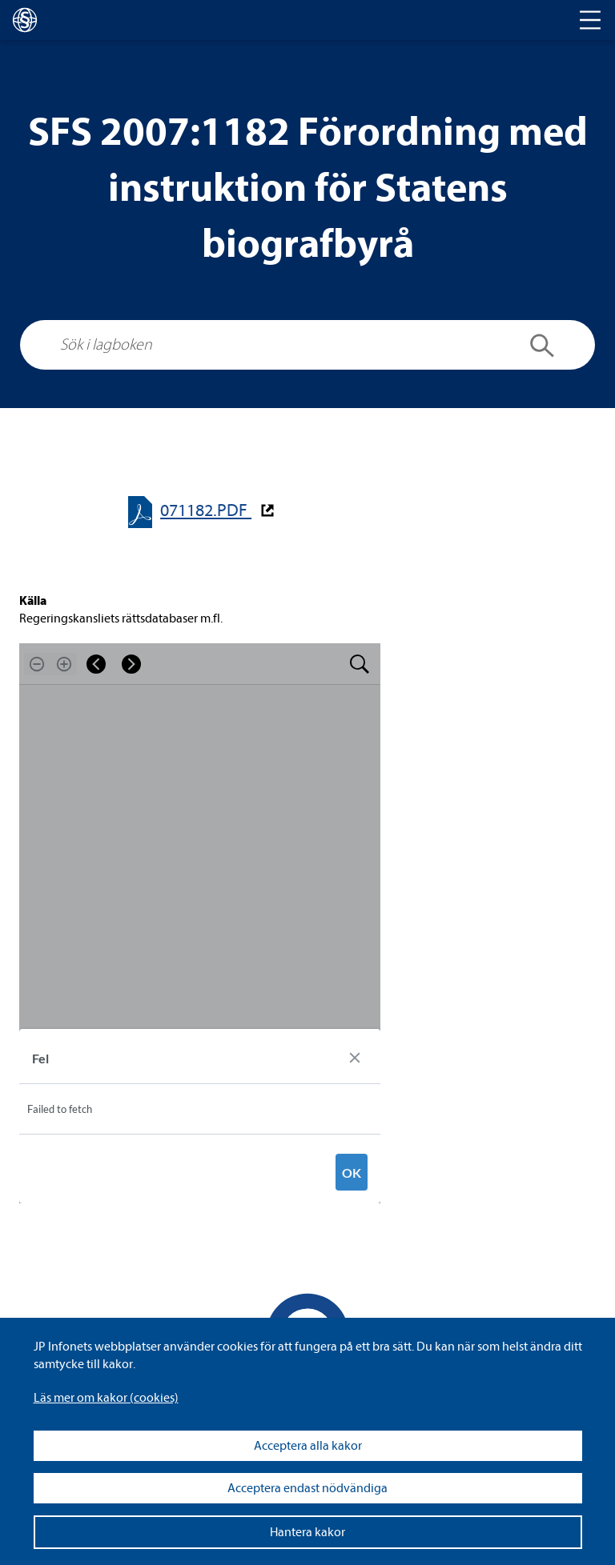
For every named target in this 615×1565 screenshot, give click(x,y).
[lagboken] (25, 20)
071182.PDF (205, 511)
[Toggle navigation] (590, 20)
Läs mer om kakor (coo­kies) (106, 1398)
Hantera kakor (307, 1532)
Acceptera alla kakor (308, 1446)
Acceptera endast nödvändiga (307, 1488)
